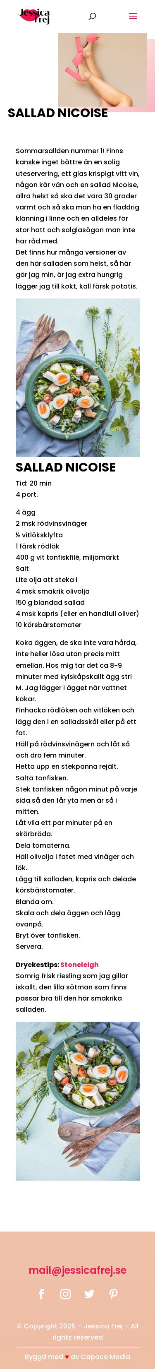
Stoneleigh (79, 965)
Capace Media (105, 1357)
